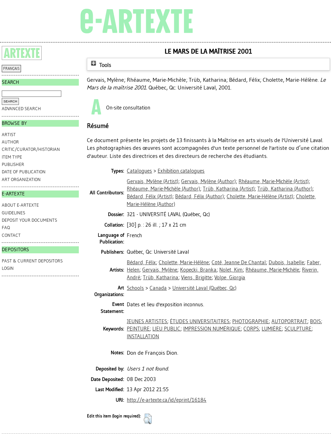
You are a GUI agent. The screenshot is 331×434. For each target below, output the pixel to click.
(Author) (208, 181)
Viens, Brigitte (196, 277)
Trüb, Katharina (160, 277)
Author (10, 142)
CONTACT (11, 235)
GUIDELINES (13, 212)
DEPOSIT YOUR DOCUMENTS (29, 220)
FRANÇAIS (11, 68)
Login (8, 268)
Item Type (12, 157)
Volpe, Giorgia (229, 277)
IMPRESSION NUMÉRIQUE (212, 329)
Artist (9, 134)
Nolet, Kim (231, 270)
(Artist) (152, 181)
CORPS (251, 329)
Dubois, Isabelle (286, 262)
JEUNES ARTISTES (147, 321)
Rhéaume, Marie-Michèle (272, 270)
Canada (158, 288)
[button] (147, 419)
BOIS (315, 321)
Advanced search (21, 108)
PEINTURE (138, 329)
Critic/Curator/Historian (31, 149)
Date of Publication (24, 171)
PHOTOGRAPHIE (250, 321)
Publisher (13, 164)
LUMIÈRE (272, 329)
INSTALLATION (143, 336)
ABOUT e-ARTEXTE (20, 205)
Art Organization (21, 179)
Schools (135, 288)
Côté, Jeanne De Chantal (239, 262)
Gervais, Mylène (159, 270)
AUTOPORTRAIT (289, 321)
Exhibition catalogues (181, 171)
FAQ (6, 227)
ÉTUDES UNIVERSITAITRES (199, 321)
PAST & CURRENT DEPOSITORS (32, 260)
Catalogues (139, 171)
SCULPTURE (297, 329)
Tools (100, 65)
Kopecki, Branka (198, 270)
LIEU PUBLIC (166, 329)
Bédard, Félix (141, 262)
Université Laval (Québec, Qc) (204, 288)
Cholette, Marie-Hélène (184, 262)
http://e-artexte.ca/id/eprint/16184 (166, 400)
